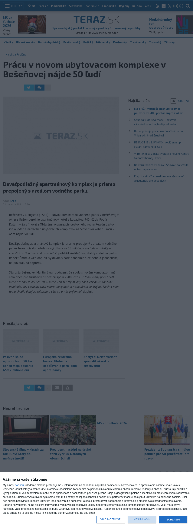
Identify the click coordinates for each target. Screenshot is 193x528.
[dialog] (96, 500)
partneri (19, 485)
